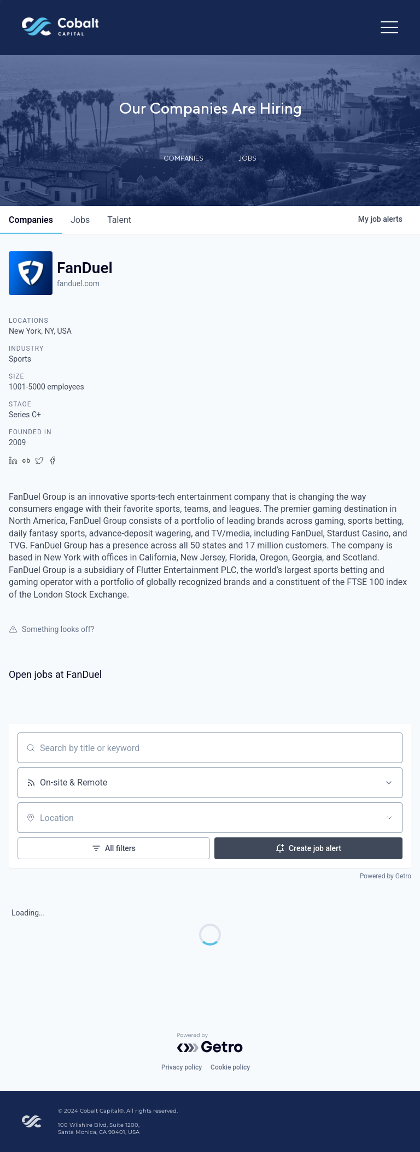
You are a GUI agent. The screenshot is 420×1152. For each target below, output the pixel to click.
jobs (80, 220)
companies (31, 220)
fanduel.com (78, 283)
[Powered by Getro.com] (210, 1043)
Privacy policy (181, 1067)
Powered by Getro (385, 876)
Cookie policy (230, 1067)
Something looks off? (51, 629)
